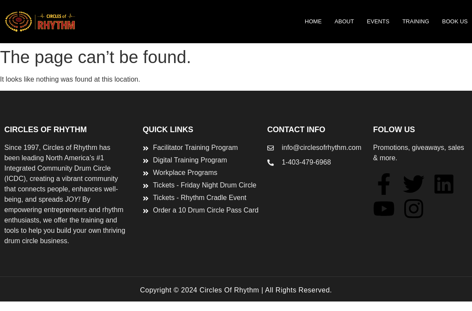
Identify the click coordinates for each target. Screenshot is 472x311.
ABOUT (344, 21)
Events (378, 21)
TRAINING (415, 21)
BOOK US (455, 21)
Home (313, 21)
